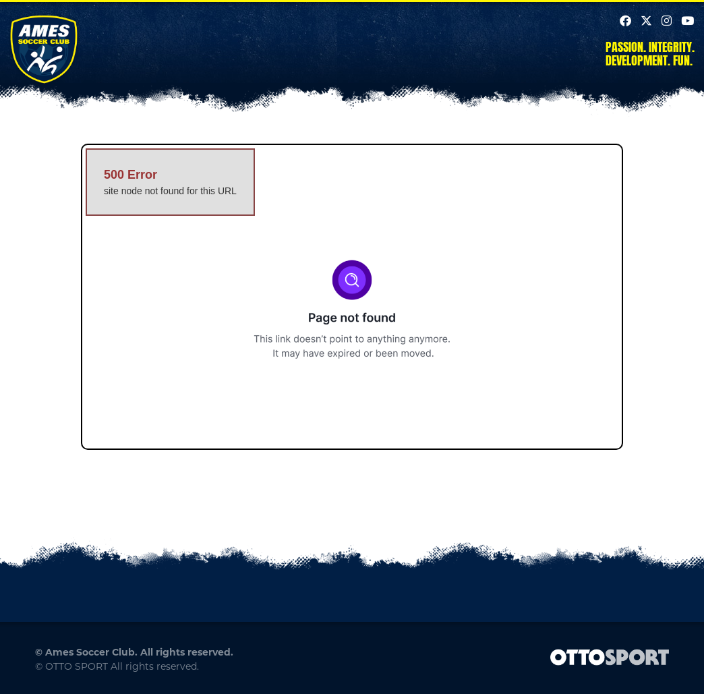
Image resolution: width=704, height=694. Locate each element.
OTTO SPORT (76, 666)
